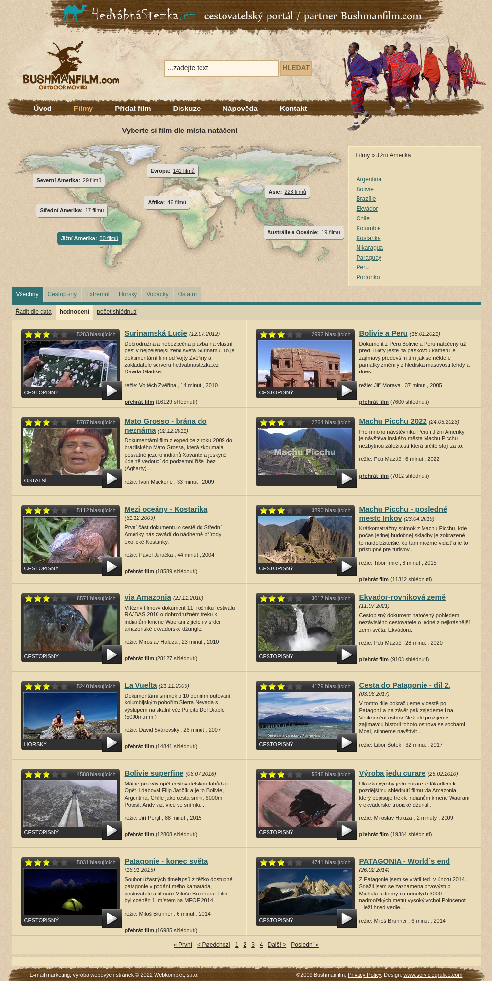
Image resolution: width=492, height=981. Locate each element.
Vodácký (157, 294)
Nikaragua (370, 247)
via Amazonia (148, 597)
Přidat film (133, 108)
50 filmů (109, 238)
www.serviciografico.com (432, 975)
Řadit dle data (34, 311)
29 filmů (92, 180)
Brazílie (366, 199)
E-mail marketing (50, 975)
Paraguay (369, 257)
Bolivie (365, 189)
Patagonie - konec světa (166, 861)
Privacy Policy (364, 975)
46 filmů (176, 202)
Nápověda (240, 108)
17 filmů (94, 210)
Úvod (43, 108)
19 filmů (330, 232)
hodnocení (74, 311)
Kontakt (293, 108)
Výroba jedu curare (392, 773)
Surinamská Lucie (156, 333)
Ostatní (187, 294)
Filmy (83, 108)
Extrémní (98, 294)
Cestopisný (62, 294)
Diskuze (187, 108)
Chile (363, 218)
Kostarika (369, 238)
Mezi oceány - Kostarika (166, 509)
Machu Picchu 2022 (393, 421)
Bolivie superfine (154, 773)
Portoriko (368, 277)
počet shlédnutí (116, 311)
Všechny (27, 294)
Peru (363, 267)
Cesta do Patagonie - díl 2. (405, 685)
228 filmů (295, 192)
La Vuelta (141, 685)
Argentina (369, 179)
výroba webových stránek (103, 975)
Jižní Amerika (393, 155)
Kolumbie (369, 228)
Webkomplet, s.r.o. (176, 975)
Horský (128, 294)
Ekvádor (367, 208)
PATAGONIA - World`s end (404, 861)
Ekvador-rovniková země (402, 597)
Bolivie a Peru (383, 333)
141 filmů (184, 171)
